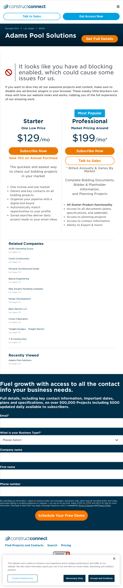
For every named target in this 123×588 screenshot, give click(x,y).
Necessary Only (74, 578)
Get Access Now (91, 16)
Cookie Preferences (22, 578)
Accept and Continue (101, 578)
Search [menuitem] (52, 545)
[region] (61, 570)
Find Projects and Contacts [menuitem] (24, 545)
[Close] (114, 558)
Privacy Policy (104, 505)
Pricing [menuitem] (66, 545)
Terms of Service (85, 505)
